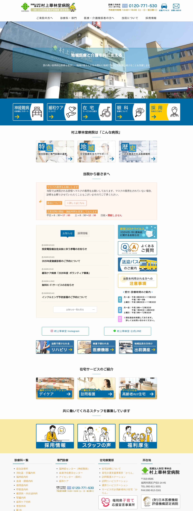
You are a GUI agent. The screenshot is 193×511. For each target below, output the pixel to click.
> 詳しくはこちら (75, 203)
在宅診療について (111, 468)
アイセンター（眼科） (71, 477)
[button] (92, 95)
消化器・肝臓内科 (25, 473)
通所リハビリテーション (115, 485)
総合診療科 (22, 468)
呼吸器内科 (22, 489)
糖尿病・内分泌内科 (27, 493)
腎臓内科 (21, 497)
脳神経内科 (22, 477)
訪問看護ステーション (114, 477)
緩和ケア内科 (23, 502)
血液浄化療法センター (71, 473)
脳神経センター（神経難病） (74, 468)
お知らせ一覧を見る (75, 309)
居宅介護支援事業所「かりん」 (118, 473)
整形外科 (21, 506)
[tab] (68, 233)
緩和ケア (64, 481)
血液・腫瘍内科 (24, 481)
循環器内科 (22, 485)
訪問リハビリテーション (115, 481)
